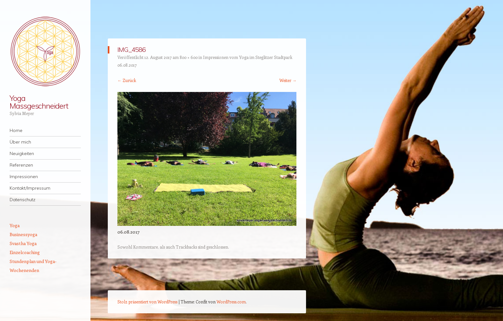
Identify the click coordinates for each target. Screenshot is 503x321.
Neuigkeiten (22, 153)
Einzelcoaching (25, 252)
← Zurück (126, 80)
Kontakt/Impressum (30, 188)
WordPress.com (231, 301)
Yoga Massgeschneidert (39, 102)
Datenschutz (22, 199)
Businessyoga (23, 234)
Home (16, 130)
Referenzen (21, 165)
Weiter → (287, 80)
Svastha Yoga (23, 243)
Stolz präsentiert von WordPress (147, 301)
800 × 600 (189, 57)
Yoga (15, 225)
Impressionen (24, 176)
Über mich (20, 142)
